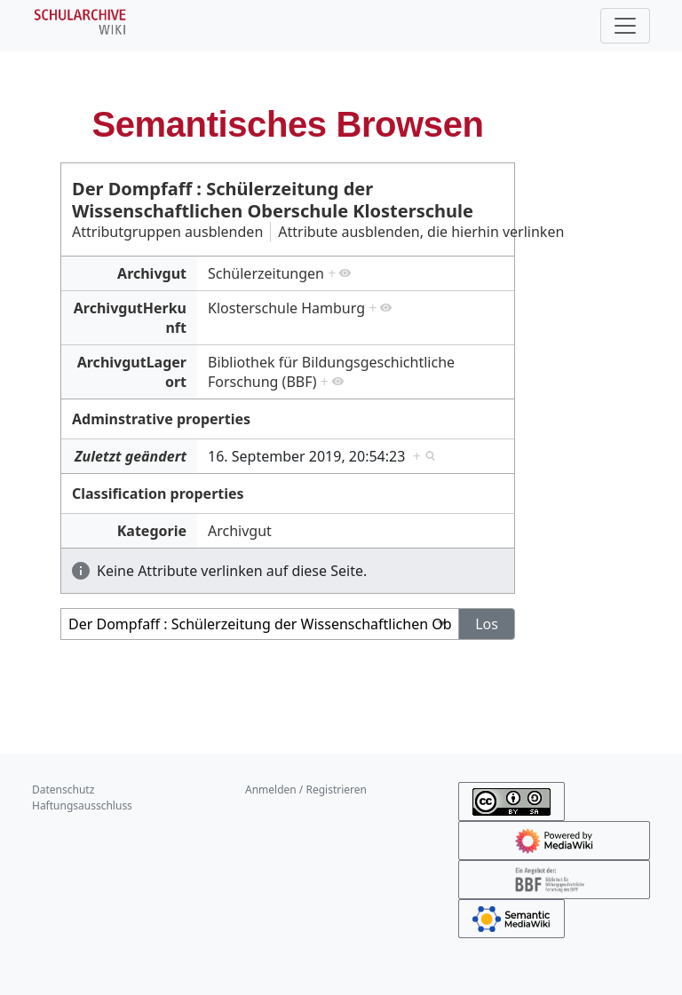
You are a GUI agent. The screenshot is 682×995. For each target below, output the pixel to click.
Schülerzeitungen (266, 273)
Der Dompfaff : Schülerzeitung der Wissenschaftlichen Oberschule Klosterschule (272, 200)
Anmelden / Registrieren (306, 789)
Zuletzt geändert (130, 456)
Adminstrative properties (161, 419)
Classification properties (158, 493)
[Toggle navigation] (625, 25)
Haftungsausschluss (82, 805)
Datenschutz (63, 789)
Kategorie (151, 531)
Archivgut (151, 273)
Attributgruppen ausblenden (167, 231)
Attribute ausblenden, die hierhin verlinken (421, 231)
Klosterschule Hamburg (286, 308)
